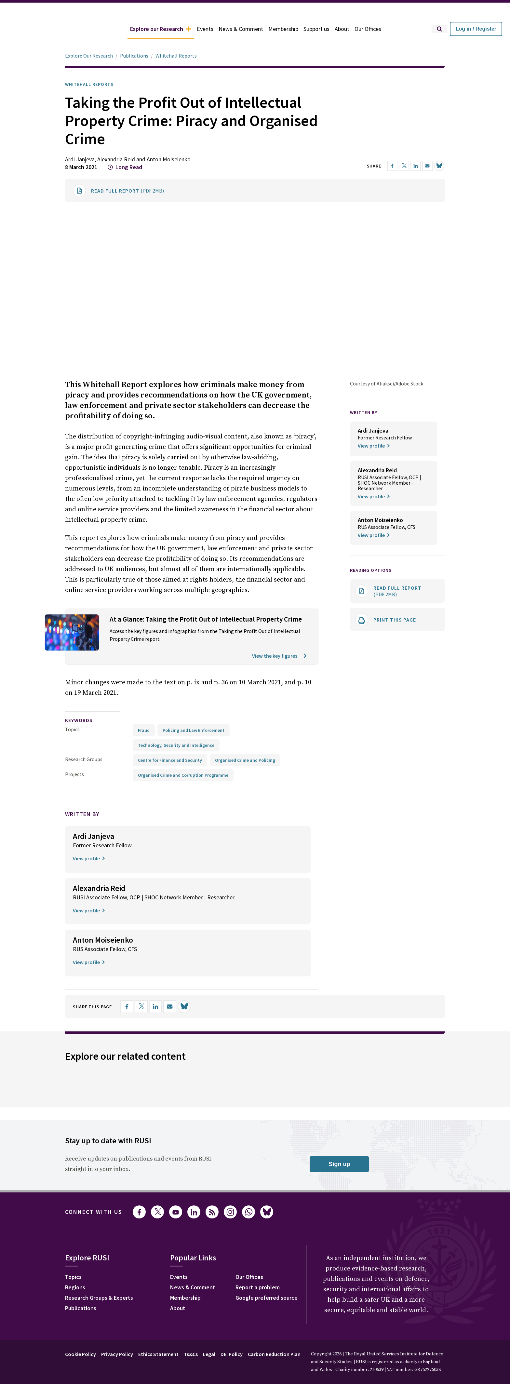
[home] (63, 29)
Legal (209, 1354)
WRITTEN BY (363, 412)
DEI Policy (232, 1354)
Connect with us (93, 1212)
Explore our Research (161, 29)
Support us (316, 29)
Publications (134, 55)
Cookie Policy (80, 1354)
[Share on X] (404, 166)
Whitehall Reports (176, 55)
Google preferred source (266, 1297)
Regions (75, 1287)
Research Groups (83, 759)
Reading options (371, 570)
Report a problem (257, 1287)
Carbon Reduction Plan (274, 1354)
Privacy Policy (117, 1354)
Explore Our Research (89, 55)
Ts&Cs (191, 1354)
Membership (283, 29)
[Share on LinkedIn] (415, 166)
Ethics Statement (158, 1354)
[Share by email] (427, 166)
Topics (72, 729)
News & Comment (241, 29)
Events (205, 29)
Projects (74, 774)
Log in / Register (476, 29)
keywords (79, 720)
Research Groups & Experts (99, 1297)
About (342, 29)
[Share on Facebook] (392, 166)
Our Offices (368, 29)
